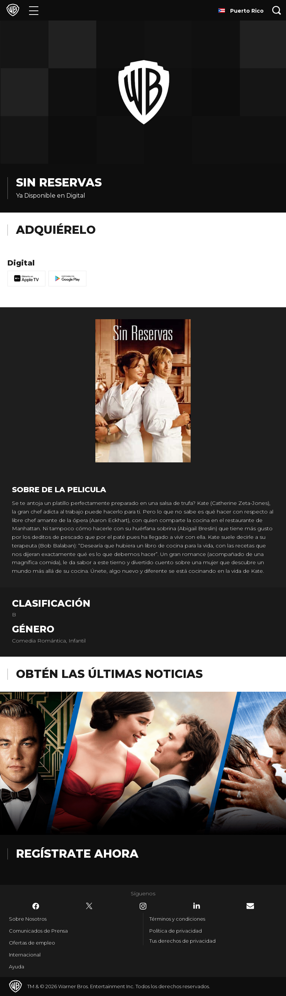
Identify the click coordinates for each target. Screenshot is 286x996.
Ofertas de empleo (32, 943)
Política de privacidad (175, 931)
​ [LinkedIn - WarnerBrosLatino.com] (196, 905)
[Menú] (33, 10)
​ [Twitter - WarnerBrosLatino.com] (89, 906)
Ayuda (16, 967)
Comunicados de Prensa (38, 931)
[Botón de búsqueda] (276, 10)
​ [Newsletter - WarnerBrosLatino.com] (250, 905)
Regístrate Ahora (77, 854)
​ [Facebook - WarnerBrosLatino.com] (35, 906)
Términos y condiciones (177, 919)
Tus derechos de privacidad (182, 941)
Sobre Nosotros (28, 919)
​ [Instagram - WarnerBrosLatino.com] (143, 906)
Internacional (25, 955)
